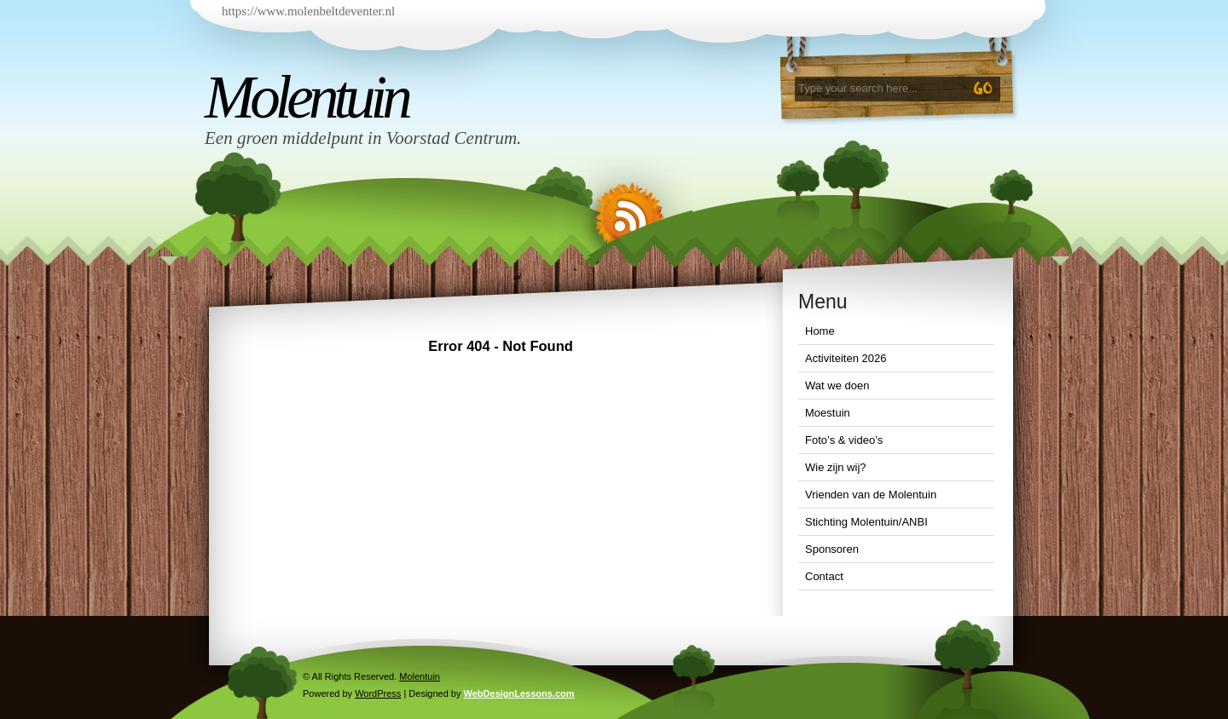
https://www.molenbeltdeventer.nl (308, 11)
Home (820, 331)
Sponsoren (832, 549)
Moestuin (827, 412)
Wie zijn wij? (835, 467)
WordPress (378, 693)
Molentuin (306, 97)
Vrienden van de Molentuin (870, 494)
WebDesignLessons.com (519, 693)
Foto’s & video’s (844, 440)
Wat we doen (837, 385)
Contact (824, 576)
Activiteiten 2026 (845, 358)
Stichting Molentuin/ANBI (866, 521)
